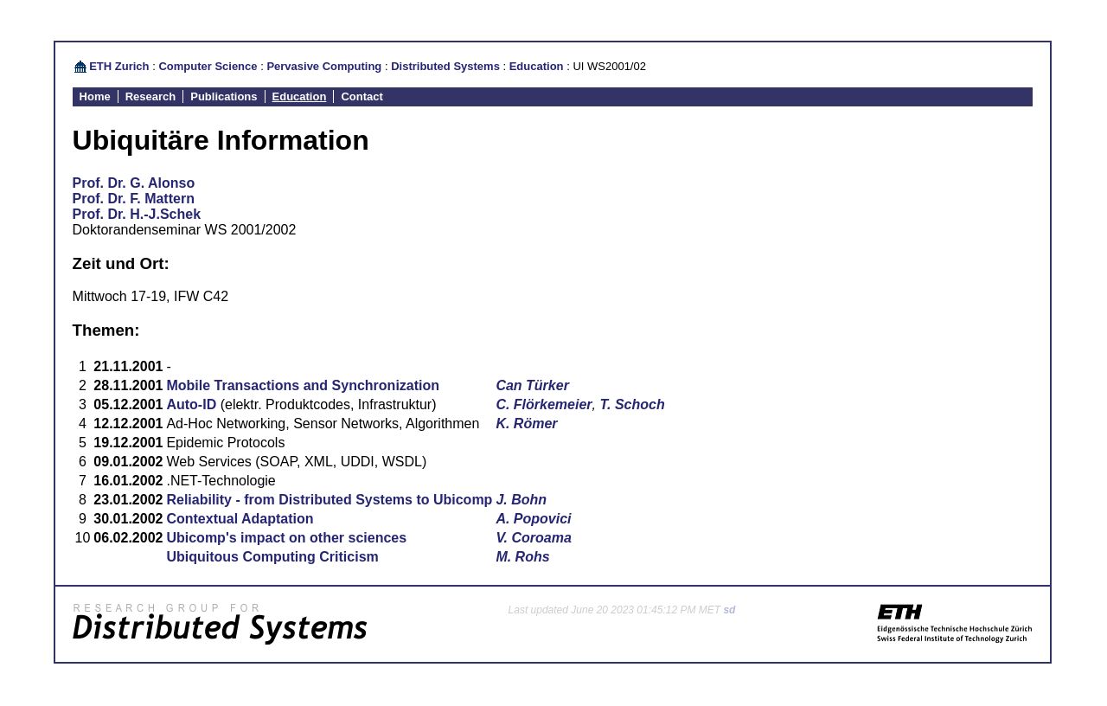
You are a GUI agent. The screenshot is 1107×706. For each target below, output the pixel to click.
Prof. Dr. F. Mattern (134, 198)
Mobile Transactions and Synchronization (302, 385)
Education (536, 66)
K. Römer (526, 423)
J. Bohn (521, 499)
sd (729, 610)
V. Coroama (533, 537)
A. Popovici (533, 518)
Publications (223, 96)
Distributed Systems (445, 66)
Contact (361, 96)
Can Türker (532, 385)
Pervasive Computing (323, 66)
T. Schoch (631, 404)
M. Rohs (522, 556)
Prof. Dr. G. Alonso (134, 183)
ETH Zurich (119, 66)
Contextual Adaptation (239, 518)
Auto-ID (191, 404)
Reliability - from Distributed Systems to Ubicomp (329, 499)
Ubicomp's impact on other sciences (286, 537)
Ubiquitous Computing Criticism (272, 556)
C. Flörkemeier (544, 404)
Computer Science (207, 66)
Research (150, 96)
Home (95, 96)
